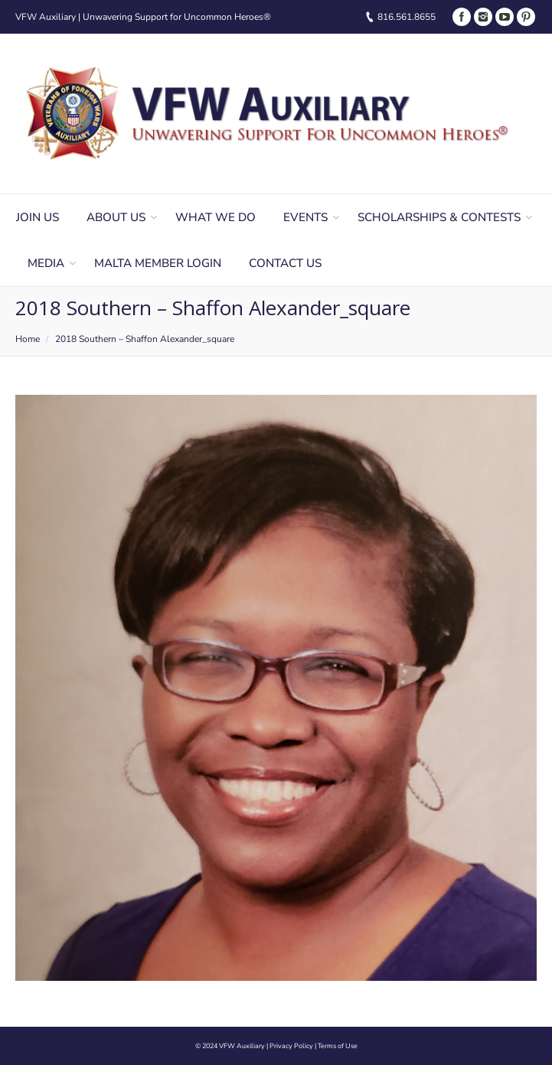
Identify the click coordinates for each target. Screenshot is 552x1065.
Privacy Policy (291, 1045)
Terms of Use (338, 1045)
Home (27, 339)
